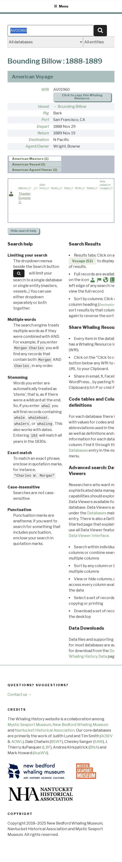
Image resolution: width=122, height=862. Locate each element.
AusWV (40, 753)
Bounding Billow (72, 106)
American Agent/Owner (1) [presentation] (34, 170)
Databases (78, 450)
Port (45, 119)
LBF (47, 747)
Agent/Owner (37, 146)
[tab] (35, 158)
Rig (46, 113)
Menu (61, 6)
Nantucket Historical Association (45, 730)
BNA (93, 747)
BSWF (56, 741)
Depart (43, 126)
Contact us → (20, 694)
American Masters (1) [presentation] (30, 159)
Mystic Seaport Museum (29, 724)
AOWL (17, 741)
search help (23, 231)
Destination (39, 139)
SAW (98, 741)
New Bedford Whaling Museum (80, 724)
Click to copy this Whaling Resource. (82, 96)
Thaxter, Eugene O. (25, 198)
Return (43, 133)
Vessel (43, 106)
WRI (45, 89)
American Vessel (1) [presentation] (28, 164)
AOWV (107, 736)
